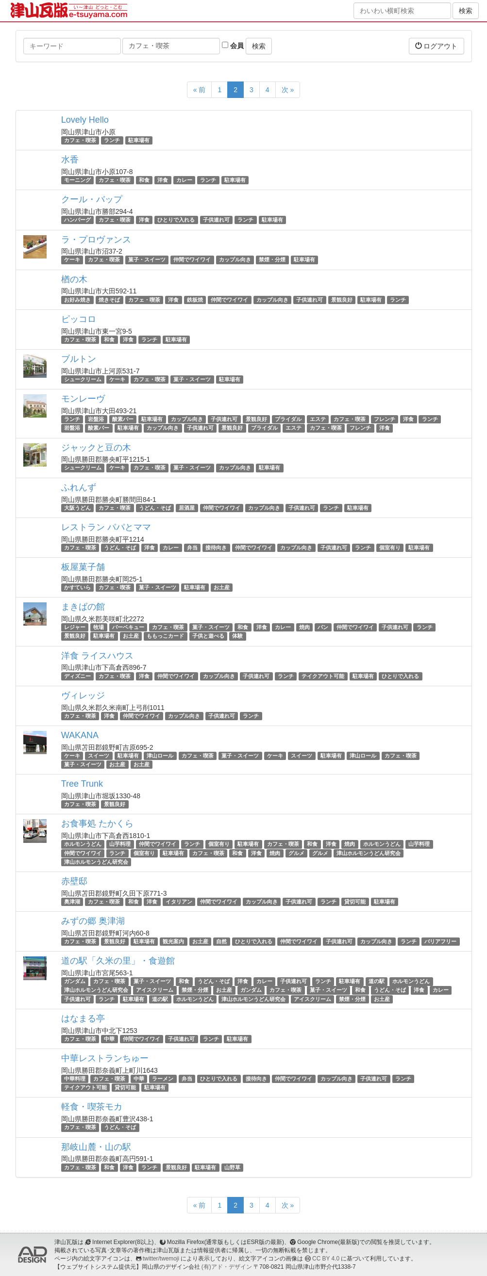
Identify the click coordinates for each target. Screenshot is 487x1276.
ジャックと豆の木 (96, 447)
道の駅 (377, 981)
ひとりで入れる (176, 220)
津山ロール (160, 756)
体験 (237, 636)
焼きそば (109, 300)
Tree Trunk (82, 784)
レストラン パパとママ (106, 527)
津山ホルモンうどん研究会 (368, 853)
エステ (318, 419)
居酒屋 (187, 508)
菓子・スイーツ (147, 260)
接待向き (216, 547)
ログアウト (436, 46)
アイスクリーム (154, 990)
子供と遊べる (208, 636)
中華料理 (74, 1079)
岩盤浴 (96, 419)
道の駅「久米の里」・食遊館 (118, 961)
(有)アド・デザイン (227, 1266)
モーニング (77, 180)
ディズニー (77, 676)
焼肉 (304, 627)
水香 (70, 159)
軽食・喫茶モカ (91, 1107)
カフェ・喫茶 (80, 140)
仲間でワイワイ (192, 260)
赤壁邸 (74, 881)
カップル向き (235, 260)
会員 (233, 45)
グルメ (296, 853)
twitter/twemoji (161, 1258)
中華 (109, 1039)
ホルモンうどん (82, 844)
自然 (221, 941)
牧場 (98, 627)
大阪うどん (77, 508)
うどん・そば (155, 508)
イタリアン (179, 902)
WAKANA (80, 735)
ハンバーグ (77, 220)
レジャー (74, 627)
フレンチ (384, 419)
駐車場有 (139, 140)
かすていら (77, 587)
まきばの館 (83, 607)
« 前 (199, 90)
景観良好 (342, 300)
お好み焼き (77, 300)
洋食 (162, 180)
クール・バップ (91, 199)
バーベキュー (128, 627)
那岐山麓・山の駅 (96, 1147)
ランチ (112, 140)
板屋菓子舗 (83, 567)
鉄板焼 (195, 300)
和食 (144, 180)
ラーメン (162, 1079)
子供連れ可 (216, 220)
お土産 (222, 587)
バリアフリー (440, 941)
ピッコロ (78, 319)
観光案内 (173, 941)
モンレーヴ (83, 399)
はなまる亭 (83, 1018)
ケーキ (72, 260)
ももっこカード (165, 636)
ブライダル (288, 419)
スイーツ (98, 756)
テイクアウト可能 (323, 676)
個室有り (390, 547)
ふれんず (78, 487)
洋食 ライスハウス (97, 656)
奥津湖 (72, 902)
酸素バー (123, 419)
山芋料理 (120, 844)
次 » (288, 90)
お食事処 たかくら (97, 823)
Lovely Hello (85, 120)
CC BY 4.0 (325, 1258)
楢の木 (74, 279)
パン (323, 627)
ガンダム (74, 981)
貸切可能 (355, 902)
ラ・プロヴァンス (96, 239)
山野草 (232, 1167)
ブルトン (78, 359)
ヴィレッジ (83, 695)
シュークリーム (82, 379)
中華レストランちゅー (105, 1058)
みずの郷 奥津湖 (93, 921)
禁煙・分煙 (272, 260)
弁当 (192, 547)
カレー (184, 180)
